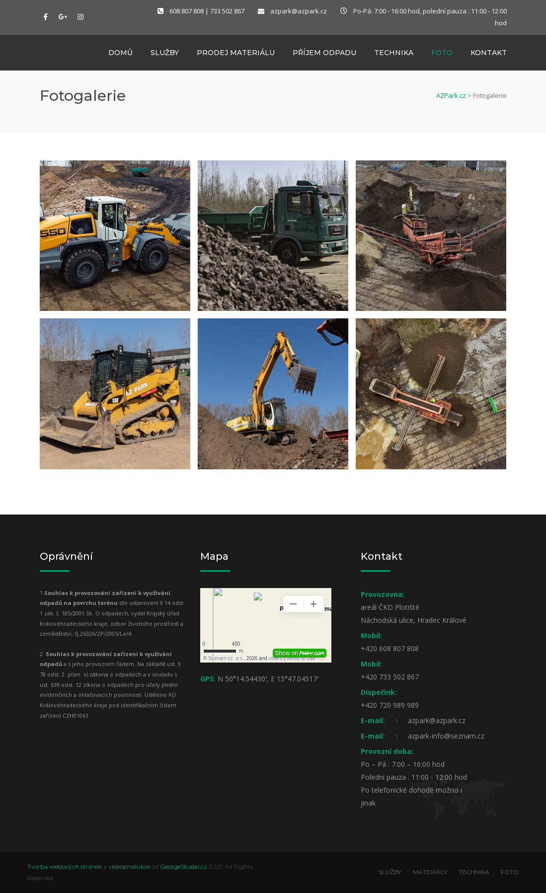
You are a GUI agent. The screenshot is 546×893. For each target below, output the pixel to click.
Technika (393, 53)
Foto (442, 53)
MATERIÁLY (430, 872)
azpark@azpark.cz (298, 10)
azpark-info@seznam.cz (446, 736)
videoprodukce (129, 866)
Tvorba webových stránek (64, 866)
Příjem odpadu (324, 53)
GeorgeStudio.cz (183, 866)
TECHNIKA (474, 872)
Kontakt (488, 53)
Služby (165, 53)
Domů (120, 53)
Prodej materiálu (236, 53)
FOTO (510, 872)
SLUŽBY (390, 872)
